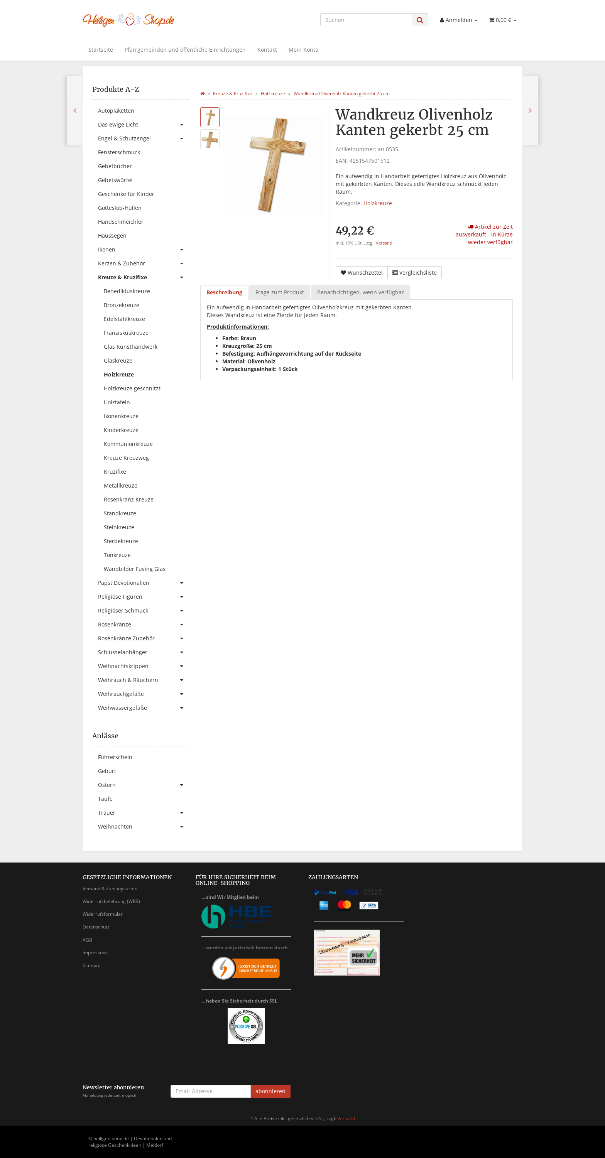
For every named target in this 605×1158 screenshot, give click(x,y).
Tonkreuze (117, 555)
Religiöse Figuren (143, 597)
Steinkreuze (119, 527)
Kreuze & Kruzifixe (143, 277)
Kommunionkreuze (128, 443)
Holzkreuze (377, 203)
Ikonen (143, 250)
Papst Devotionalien (143, 583)
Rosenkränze (143, 624)
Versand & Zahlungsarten (110, 888)
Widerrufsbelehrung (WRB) (111, 901)
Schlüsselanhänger (143, 652)
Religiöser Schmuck (143, 611)
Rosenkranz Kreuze (129, 499)
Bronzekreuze (121, 305)
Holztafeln (117, 402)
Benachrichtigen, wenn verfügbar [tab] (360, 292)
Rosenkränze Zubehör (143, 638)
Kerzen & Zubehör (143, 263)
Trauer (143, 813)
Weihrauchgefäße (143, 694)
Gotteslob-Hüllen (120, 207)
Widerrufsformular (103, 914)
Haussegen (112, 235)
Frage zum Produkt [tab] (279, 292)
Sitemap (91, 965)
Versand (384, 243)
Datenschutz (96, 926)
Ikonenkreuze (121, 416)
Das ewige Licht (143, 125)
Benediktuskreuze (127, 291)
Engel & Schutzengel (143, 138)
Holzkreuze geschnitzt (132, 388)
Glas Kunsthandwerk (130, 346)
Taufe (105, 798)
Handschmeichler (121, 221)
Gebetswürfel (115, 180)
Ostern (143, 785)
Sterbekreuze (121, 541)
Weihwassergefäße (143, 708)
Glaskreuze (118, 360)
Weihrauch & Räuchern (143, 680)
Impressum (95, 952)
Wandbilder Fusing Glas (135, 568)
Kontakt (267, 49)
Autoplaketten (116, 110)
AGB (87, 940)
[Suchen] (366, 19)
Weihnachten (143, 827)
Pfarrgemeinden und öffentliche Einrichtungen (185, 49)
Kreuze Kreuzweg (126, 457)
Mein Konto (303, 49)
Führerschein (115, 757)
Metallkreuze (120, 485)
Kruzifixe (115, 471)
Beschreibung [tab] (224, 292)
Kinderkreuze (121, 430)
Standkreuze (120, 513)
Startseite (100, 49)
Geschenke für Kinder (126, 194)
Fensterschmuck (119, 152)
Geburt (107, 771)
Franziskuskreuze (126, 332)
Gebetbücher (115, 166)
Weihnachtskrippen (143, 666)
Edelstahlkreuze (124, 318)
